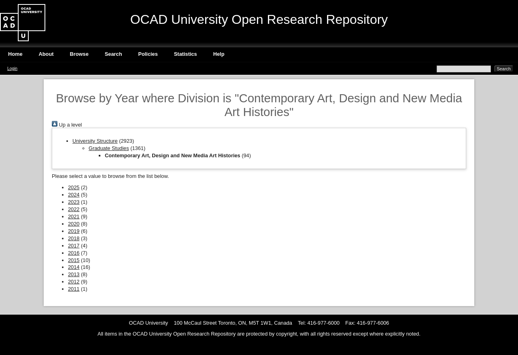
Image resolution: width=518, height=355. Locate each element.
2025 (73, 187)
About (46, 54)
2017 (73, 246)
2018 (73, 238)
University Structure (95, 141)
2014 (73, 267)
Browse (79, 54)
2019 (73, 231)
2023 (73, 202)
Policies (147, 54)
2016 (73, 253)
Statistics (185, 54)
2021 (73, 216)
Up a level (67, 125)
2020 (73, 224)
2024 (73, 195)
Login (12, 68)
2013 (73, 274)
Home (15, 54)
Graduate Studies (109, 148)
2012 (73, 282)
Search (113, 54)
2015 (73, 260)
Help (219, 54)
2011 (73, 289)
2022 (73, 209)
